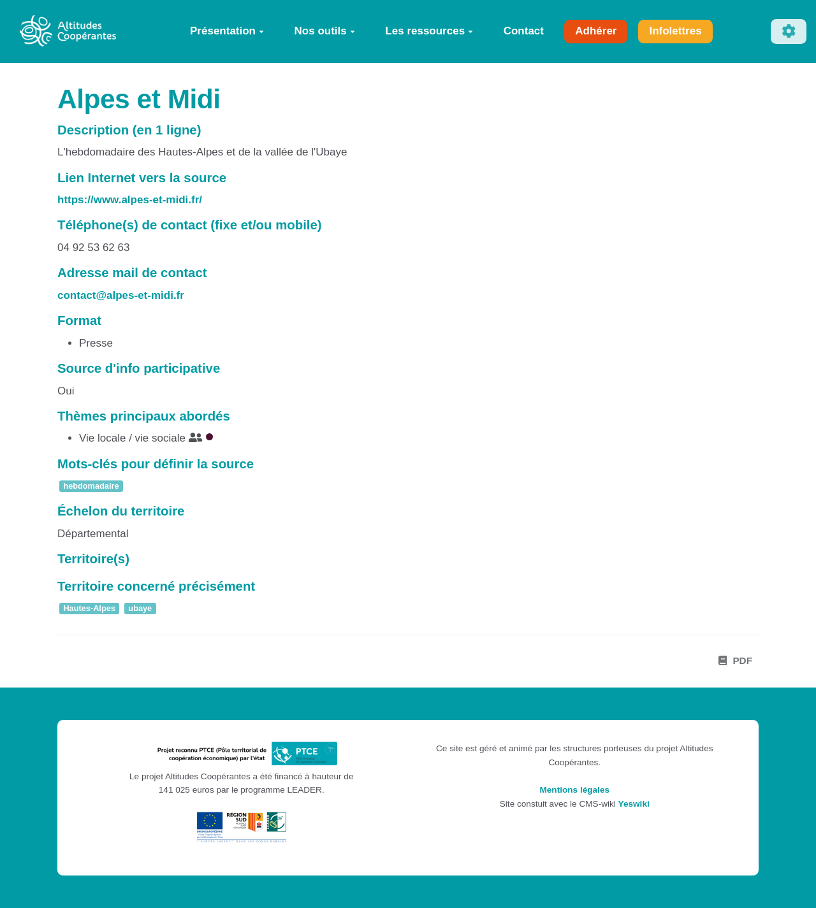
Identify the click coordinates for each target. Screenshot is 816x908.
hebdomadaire (91, 486)
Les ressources (429, 31)
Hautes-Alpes (89, 609)
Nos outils (325, 31)
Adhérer (595, 31)
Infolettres (675, 31)
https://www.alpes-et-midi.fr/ (129, 200)
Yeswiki (634, 804)
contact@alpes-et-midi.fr (120, 295)
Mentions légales (574, 790)
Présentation (227, 31)
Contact (524, 31)
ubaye (140, 609)
